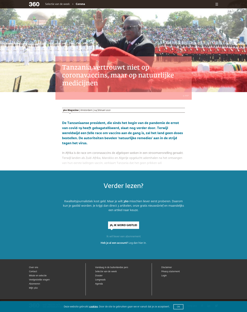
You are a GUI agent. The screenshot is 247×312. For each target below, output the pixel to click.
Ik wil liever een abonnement (123, 236)
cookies (93, 307)
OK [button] (178, 307)
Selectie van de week (57, 4)
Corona (80, 4)
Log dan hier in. (137, 243)
